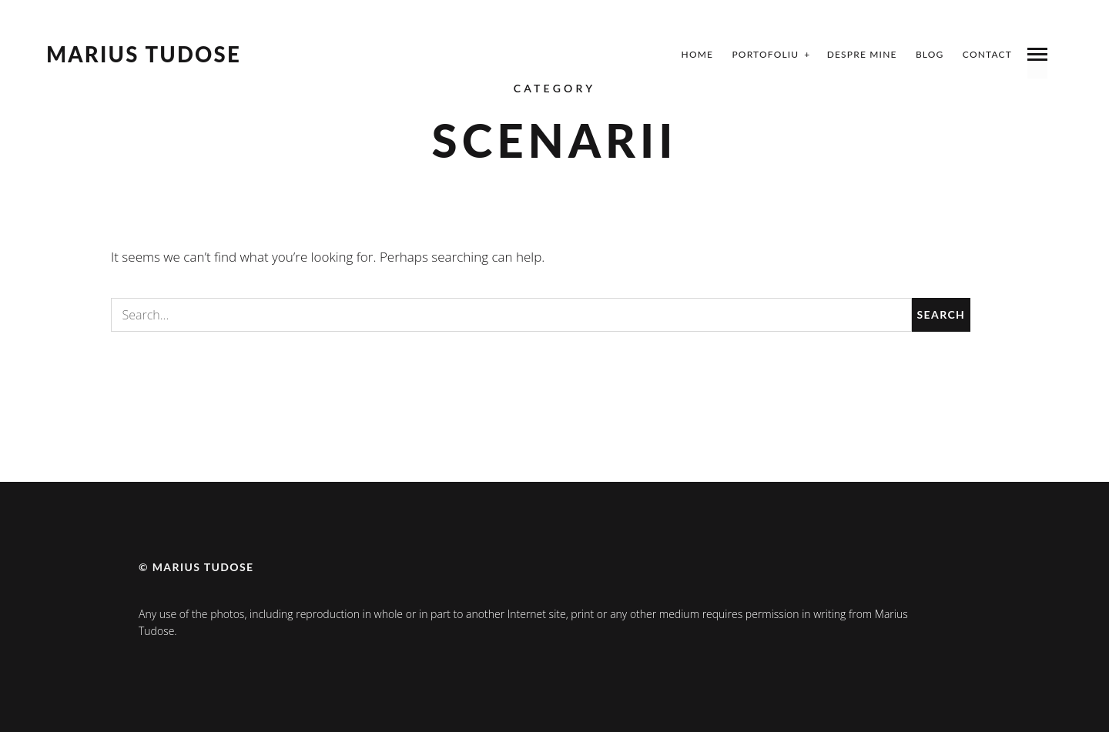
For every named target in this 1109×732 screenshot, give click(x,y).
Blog (930, 54)
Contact (987, 54)
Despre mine (862, 54)
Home (698, 54)
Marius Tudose (143, 54)
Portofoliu (765, 54)
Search (941, 314)
